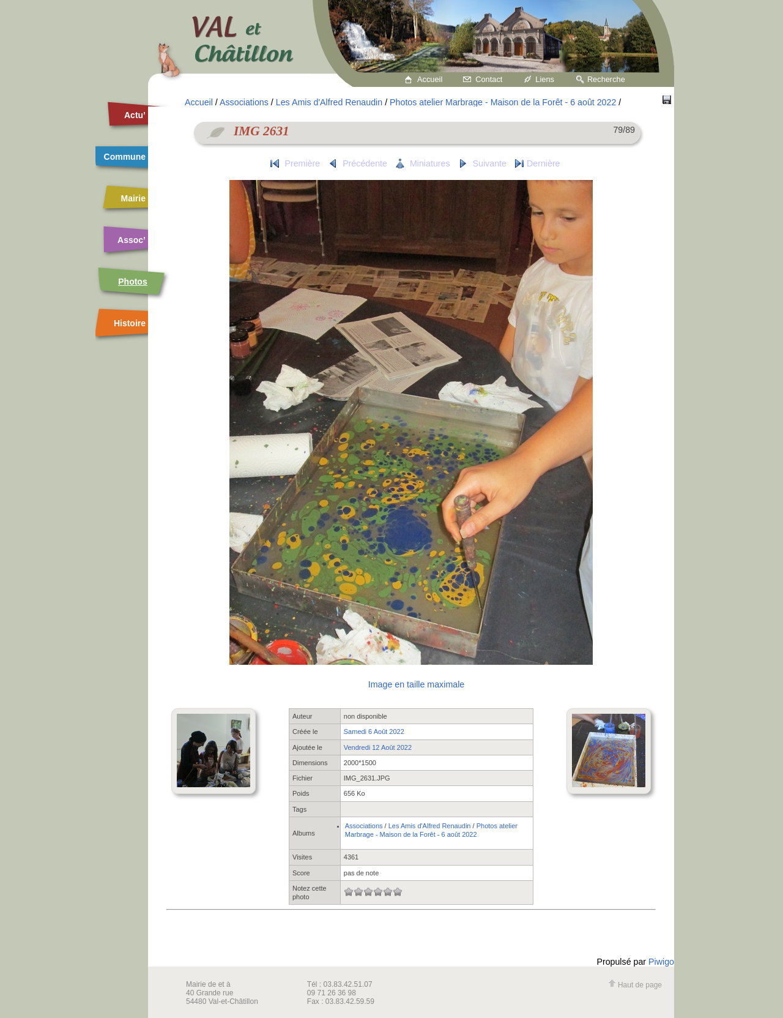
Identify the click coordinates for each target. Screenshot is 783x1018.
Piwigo (661, 962)
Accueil (429, 79)
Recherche (606, 79)
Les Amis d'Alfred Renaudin (329, 102)
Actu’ (135, 115)
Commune (125, 157)
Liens (544, 79)
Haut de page (635, 985)
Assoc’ (131, 240)
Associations (244, 102)
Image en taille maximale (416, 684)
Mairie (133, 198)
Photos (132, 281)
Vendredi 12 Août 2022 (378, 747)
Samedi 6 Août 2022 (374, 731)
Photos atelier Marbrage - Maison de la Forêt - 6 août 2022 (503, 102)
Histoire (130, 323)
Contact (488, 79)
